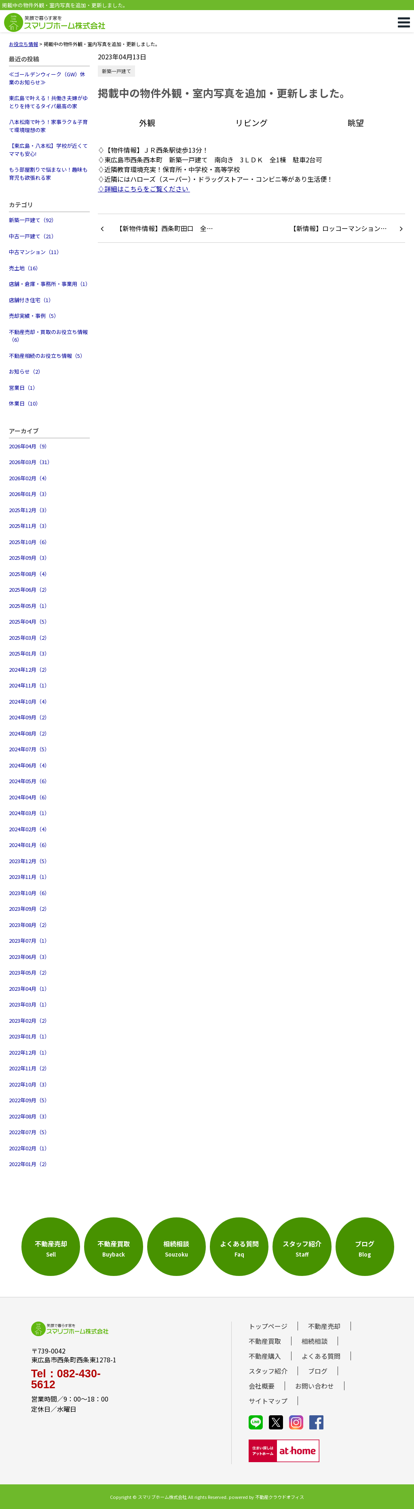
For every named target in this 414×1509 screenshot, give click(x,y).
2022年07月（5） (29, 1132)
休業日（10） (25, 403)
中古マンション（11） (35, 252)
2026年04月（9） (29, 446)
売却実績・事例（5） (34, 315)
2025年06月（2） (29, 589)
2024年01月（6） (29, 845)
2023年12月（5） (29, 861)
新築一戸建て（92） (33, 220)
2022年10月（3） (29, 1084)
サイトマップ (268, 1400)
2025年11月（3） (29, 526)
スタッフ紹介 (268, 1370)
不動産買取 (265, 1341)
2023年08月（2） (29, 925)
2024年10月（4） (29, 701)
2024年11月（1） (29, 685)
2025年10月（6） (29, 542)
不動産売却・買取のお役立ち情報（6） (48, 336)
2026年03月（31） (31, 462)
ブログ (317, 1370)
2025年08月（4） (29, 574)
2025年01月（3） (29, 653)
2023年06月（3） (29, 956)
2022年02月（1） (29, 1148)
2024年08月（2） (29, 733)
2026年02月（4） (29, 478)
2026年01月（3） (29, 494)
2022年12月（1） (29, 1052)
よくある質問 (321, 1355)
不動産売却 (324, 1326)
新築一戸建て (116, 70)
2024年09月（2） (29, 717)
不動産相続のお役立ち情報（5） (47, 355)
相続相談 (314, 1341)
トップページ (268, 1326)
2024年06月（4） (29, 765)
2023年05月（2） (29, 972)
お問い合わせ (314, 1385)
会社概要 (262, 1385)
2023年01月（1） (29, 1036)
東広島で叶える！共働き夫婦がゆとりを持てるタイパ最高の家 (48, 102)
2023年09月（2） (29, 908)
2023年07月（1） (29, 940)
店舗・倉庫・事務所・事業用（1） (49, 284)
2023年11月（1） (29, 877)
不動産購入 (265, 1355)
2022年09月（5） (29, 1100)
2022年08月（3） (29, 1116)
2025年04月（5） (29, 621)
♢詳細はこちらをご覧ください (144, 188)
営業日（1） (23, 387)
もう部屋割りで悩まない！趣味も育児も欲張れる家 (48, 173)
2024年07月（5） (29, 749)
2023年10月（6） (29, 893)
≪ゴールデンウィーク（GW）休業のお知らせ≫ (47, 78)
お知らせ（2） (26, 371)
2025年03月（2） (29, 637)
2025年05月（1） (29, 605)
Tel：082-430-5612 (66, 1379)
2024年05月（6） (29, 781)
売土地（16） (25, 268)
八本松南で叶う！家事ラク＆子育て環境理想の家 (48, 126)
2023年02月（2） (29, 1020)
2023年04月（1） (29, 988)
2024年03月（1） (29, 813)
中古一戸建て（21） (33, 236)
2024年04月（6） (29, 797)
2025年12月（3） (29, 510)
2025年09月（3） (29, 557)
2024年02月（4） (29, 829)
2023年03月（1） (29, 1004)
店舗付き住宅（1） (31, 300)
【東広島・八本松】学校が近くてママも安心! (48, 150)
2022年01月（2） (29, 1164)
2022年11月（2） (29, 1068)
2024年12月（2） (29, 669)
